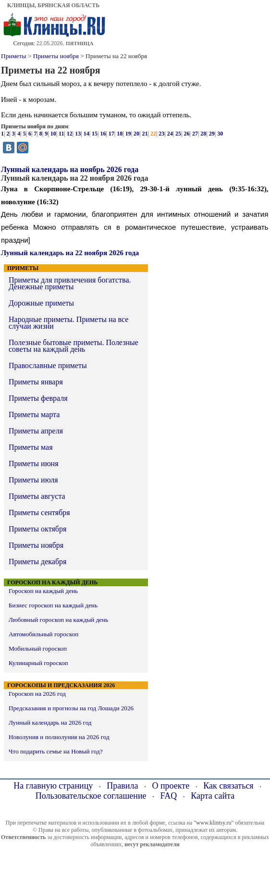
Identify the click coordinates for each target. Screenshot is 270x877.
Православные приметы (48, 365)
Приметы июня (34, 463)
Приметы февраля (38, 398)
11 (61, 133)
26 (187, 133)
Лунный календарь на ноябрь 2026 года (69, 169)
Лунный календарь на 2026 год (50, 722)
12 (70, 133)
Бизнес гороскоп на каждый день (53, 605)
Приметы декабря (37, 561)
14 (86, 133)
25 (178, 133)
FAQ (168, 796)
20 (136, 133)
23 (161, 133)
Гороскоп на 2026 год (37, 693)
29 (212, 133)
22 (153, 133)
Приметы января (36, 382)
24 (170, 133)
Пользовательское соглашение (91, 796)
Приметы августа (37, 496)
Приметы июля (33, 480)
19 (128, 133)
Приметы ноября (56, 56)
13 (78, 133)
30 (220, 133)
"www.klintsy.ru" (213, 822)
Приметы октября (37, 529)
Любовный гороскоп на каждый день (58, 619)
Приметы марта (34, 414)
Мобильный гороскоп (38, 648)
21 (144, 133)
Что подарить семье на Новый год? (56, 751)
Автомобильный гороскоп (43, 634)
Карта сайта (212, 796)
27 (195, 133)
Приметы (13, 56)
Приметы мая (31, 447)
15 (95, 133)
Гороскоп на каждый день (43, 590)
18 (120, 133)
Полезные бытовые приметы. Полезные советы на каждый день (73, 345)
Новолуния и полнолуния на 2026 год (59, 737)
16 (103, 133)
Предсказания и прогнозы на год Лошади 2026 (71, 708)
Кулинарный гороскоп (38, 663)
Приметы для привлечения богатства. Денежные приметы (70, 283)
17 (111, 133)
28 (203, 133)
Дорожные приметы (41, 303)
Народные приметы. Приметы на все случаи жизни (68, 322)
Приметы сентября (39, 512)
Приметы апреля (36, 431)
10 (53, 133)
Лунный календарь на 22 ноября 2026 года (70, 253)
